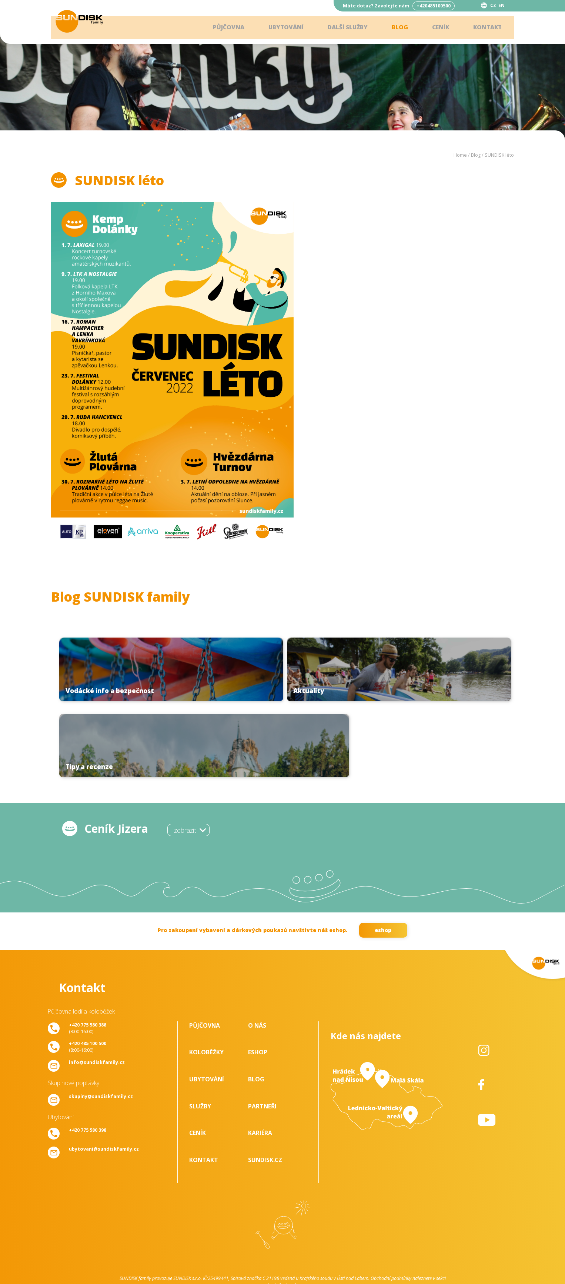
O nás (257, 951)
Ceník (438, 28)
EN (501, 5)
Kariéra (260, 1059)
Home (460, 155)
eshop (383, 855)
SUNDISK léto (499, 155)
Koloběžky (206, 978)
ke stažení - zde (282, 1210)
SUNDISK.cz (265, 1086)
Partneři (262, 1032)
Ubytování (278, 28)
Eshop (257, 978)
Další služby (342, 28)
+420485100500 (434, 6)
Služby (200, 1032)
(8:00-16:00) (87, 954)
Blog (396, 28)
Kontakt (486, 28)
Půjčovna (219, 28)
